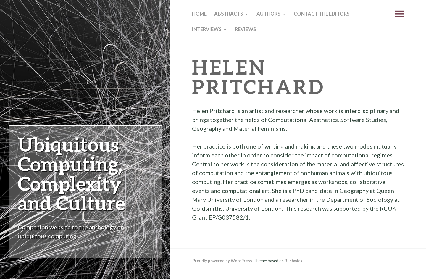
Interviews (207, 29)
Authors (268, 14)
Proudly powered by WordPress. (223, 260)
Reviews (245, 29)
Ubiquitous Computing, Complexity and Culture (71, 174)
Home (199, 14)
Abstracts (228, 14)
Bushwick (293, 260)
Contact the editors (322, 14)
